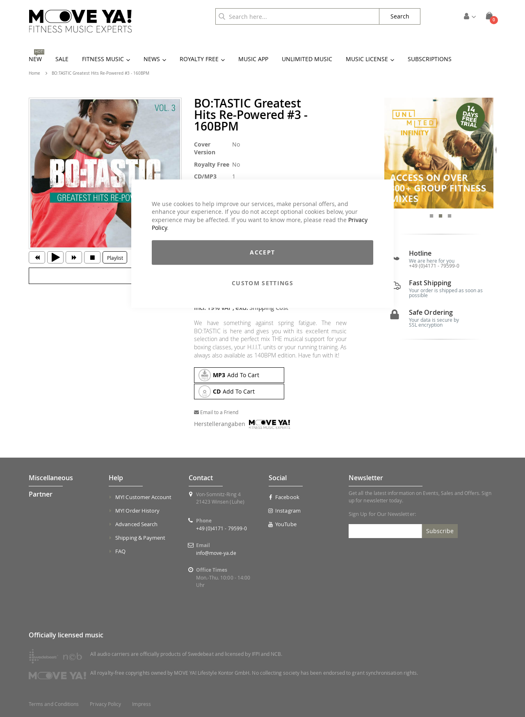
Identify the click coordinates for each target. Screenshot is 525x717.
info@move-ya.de (216, 553)
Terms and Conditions (54, 704)
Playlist (115, 257)
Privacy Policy (105, 704)
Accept (262, 252)
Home (34, 73)
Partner (40, 494)
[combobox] (297, 16)
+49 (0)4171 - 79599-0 (434, 266)
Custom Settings (262, 283)
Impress (141, 704)
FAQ (120, 551)
